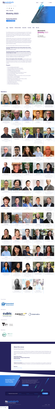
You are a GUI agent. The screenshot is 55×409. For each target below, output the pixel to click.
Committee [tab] (29, 27)
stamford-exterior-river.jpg (18, 367)
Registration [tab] (11, 27)
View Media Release (10, 20)
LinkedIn (46, 404)
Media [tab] (34, 27)
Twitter (49, 404)
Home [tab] (7, 27)
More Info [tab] (37, 27)
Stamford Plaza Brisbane (17, 360)
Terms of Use (10, 405)
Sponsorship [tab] (24, 27)
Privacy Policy (6, 405)
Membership (25, 385)
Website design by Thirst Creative (46, 405)
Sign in (37, 2)
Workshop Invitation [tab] (18, 27)
